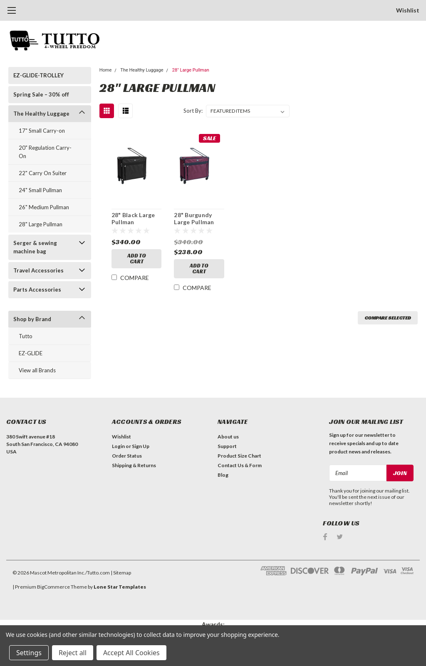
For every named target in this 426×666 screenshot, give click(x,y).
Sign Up (140, 446)
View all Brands (37, 370)
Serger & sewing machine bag (35, 247)
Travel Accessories (38, 270)
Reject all (73, 652)
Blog (223, 475)
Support (227, 446)
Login (118, 446)
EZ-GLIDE (30, 353)
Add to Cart (136, 258)
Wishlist (407, 10)
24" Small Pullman (40, 190)
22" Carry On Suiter (43, 173)
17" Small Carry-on (42, 130)
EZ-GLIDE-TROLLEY (38, 75)
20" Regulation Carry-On (45, 151)
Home (105, 70)
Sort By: (193, 110)
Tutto (25, 336)
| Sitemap (121, 572)
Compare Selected (387, 317)
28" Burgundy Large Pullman (194, 218)
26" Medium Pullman (44, 207)
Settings (29, 652)
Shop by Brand (32, 319)
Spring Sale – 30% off (41, 94)
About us (228, 436)
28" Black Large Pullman (133, 218)
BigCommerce (53, 587)
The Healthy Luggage (41, 113)
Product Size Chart (239, 456)
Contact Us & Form (240, 465)
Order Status (127, 456)
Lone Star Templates (120, 587)
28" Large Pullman (40, 224)
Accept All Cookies (131, 652)
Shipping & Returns (134, 465)
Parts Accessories (37, 289)
